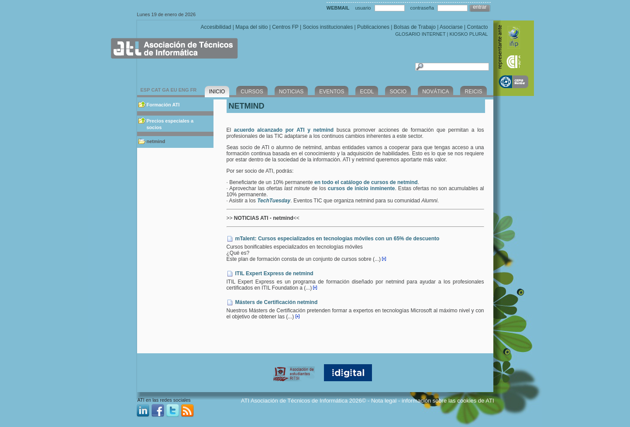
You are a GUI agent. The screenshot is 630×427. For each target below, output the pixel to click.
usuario (363, 7)
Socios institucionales (328, 27)
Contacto (477, 27)
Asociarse (451, 27)
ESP (145, 89)
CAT (156, 89)
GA (165, 89)
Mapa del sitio (251, 27)
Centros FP (285, 27)
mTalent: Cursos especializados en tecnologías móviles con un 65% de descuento (337, 239)
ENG (184, 89)
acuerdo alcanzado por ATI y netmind (284, 130)
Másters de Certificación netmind (276, 302)
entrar (479, 7)
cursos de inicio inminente (361, 188)
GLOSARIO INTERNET (420, 34)
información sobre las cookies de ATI (448, 400)
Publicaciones (373, 27)
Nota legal (384, 400)
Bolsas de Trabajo (415, 27)
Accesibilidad (215, 27)
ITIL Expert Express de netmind (274, 273)
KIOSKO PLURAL (468, 34)
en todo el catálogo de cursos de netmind (366, 182)
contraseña (422, 7)
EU (173, 89)
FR (193, 89)
